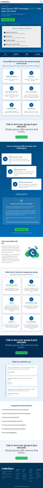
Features (17, 475)
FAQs (23, 471)
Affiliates (30, 481)
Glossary (24, 473)
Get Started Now (21, 137)
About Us (38, 472)
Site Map (24, 478)
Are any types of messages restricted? (12, 421)
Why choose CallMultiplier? (10, 432)
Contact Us (38, 474)
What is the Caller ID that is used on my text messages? (17, 413)
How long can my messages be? (11, 417)
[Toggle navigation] (41, 1)
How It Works (18, 473)
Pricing (17, 471)
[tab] (22, 409)
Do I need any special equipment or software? (14, 428)
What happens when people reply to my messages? (16, 409)
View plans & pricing (8, 20)
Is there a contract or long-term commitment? (14, 425)
